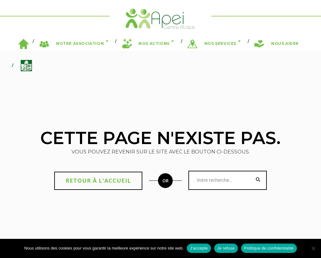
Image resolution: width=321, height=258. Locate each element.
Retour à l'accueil (98, 180)
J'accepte (199, 248)
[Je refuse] (313, 248)
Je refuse (226, 248)
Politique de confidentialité (269, 248)
